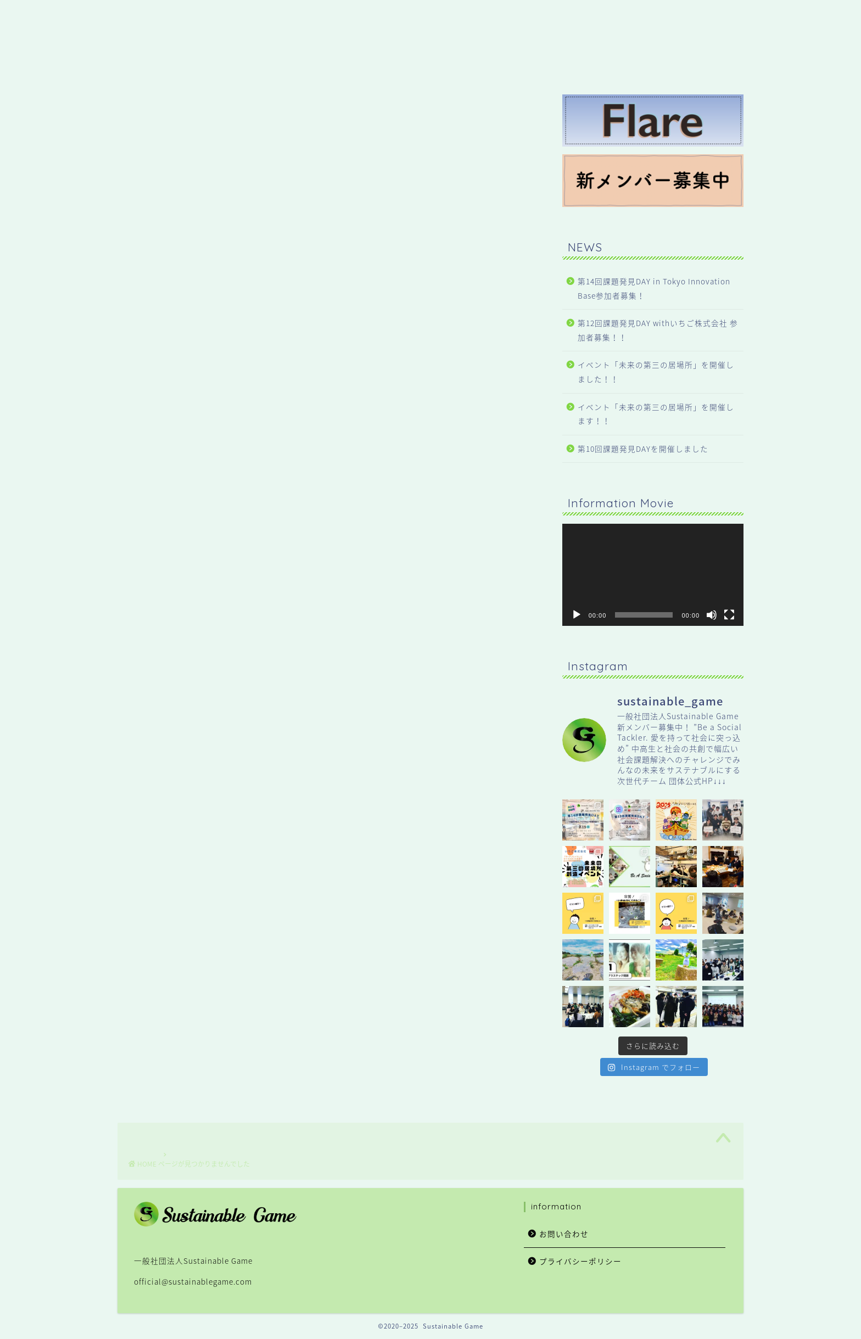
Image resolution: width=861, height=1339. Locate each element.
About (641, 17)
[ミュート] (711, 614)
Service (587, 17)
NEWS (532, 17)
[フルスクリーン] (729, 614)
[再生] (576, 614)
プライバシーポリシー (580, 1261)
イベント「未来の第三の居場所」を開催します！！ (656, 414)
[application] (652, 575)
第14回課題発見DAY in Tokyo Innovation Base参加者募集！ (654, 288)
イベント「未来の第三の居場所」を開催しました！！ (656, 371)
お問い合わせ (564, 1233)
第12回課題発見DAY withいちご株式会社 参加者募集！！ (658, 330)
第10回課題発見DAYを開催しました (643, 448)
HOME (480, 17)
